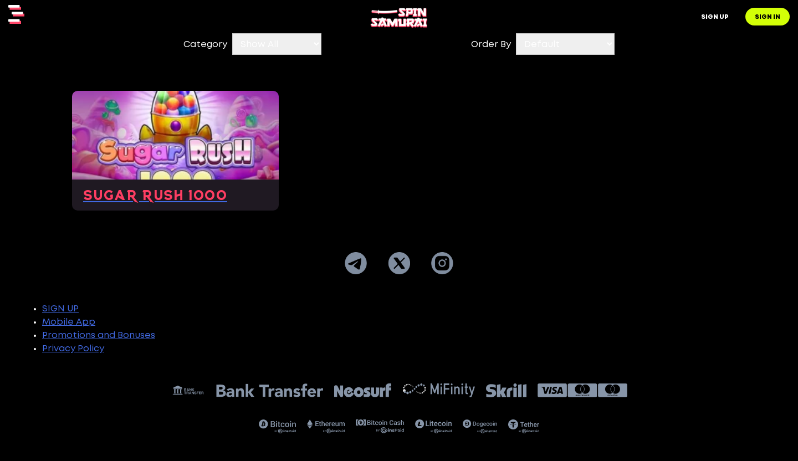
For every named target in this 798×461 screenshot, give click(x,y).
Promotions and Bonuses (98, 335)
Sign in (767, 17)
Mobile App (68, 322)
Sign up (715, 17)
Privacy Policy (73, 349)
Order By (491, 44)
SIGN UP (60, 309)
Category (205, 44)
